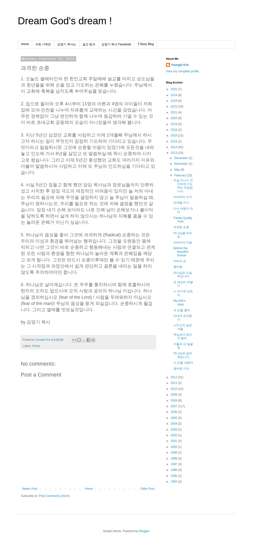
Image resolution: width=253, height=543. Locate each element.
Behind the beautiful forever (180, 251)
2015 (174, 141)
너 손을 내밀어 (183, 362)
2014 (174, 147)
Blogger (144, 531)
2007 (174, 406)
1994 (174, 481)
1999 (174, 452)
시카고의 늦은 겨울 (182, 327)
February (180, 175)
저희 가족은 (43, 44)
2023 (174, 101)
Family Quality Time (182, 219)
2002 (174, 435)
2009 (174, 394)
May (177, 169)
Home (25, 44)
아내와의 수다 (182, 197)
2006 (174, 412)
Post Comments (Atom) (54, 496)
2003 (174, 429)
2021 (174, 112)
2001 (174, 441)
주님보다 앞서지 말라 (182, 336)
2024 (174, 95)
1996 (174, 470)
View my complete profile (182, 71)
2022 (174, 106)
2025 (174, 89)
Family (36, 345)
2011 (174, 383)
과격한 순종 (181, 227)
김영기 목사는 (66, 44)
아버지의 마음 (182, 242)
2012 (174, 377)
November (181, 163)
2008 (174, 400)
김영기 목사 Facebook (116, 44)
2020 (174, 118)
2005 (174, 418)
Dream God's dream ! (65, 20)
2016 (174, 135)
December (181, 158)
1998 (174, 458)
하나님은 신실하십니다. (182, 274)
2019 (174, 124)
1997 (174, 464)
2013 (174, 153)
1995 (174, 476)
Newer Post (29, 488)
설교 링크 (89, 44)
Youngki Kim (180, 65)
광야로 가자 (181, 368)
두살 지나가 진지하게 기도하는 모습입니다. (183, 186)
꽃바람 (177, 267)
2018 (174, 130)
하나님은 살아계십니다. (182, 355)
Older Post (147, 488)
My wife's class (179, 302)
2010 (174, 389)
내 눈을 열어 (181, 310)
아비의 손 (179, 261)
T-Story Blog (145, 44)
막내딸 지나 (181, 202)
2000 (174, 447)
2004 (174, 423)
